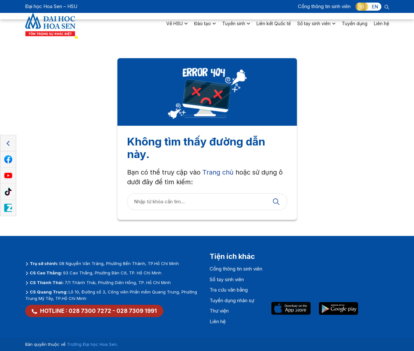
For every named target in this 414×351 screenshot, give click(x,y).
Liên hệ (381, 27)
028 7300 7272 (90, 311)
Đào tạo (205, 27)
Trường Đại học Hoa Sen (92, 344)
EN (375, 7)
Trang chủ (218, 172)
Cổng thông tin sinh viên (324, 6)
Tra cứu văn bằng (229, 290)
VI (362, 7)
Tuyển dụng (354, 27)
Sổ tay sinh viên (316, 27)
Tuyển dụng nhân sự (232, 300)
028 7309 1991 (136, 311)
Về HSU (177, 27)
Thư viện (219, 311)
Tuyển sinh (236, 27)
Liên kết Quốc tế (273, 27)
